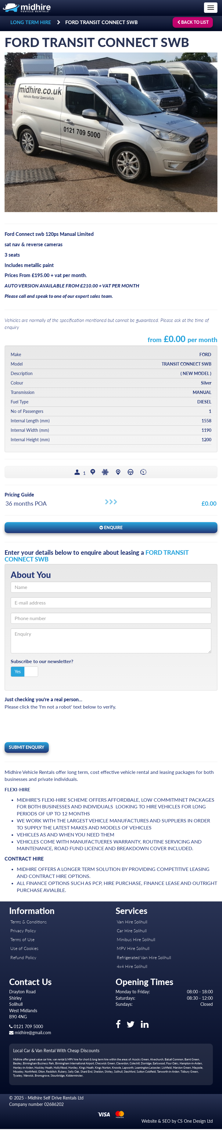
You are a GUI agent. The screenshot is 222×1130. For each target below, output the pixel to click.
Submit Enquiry (26, 748)
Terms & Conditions (28, 922)
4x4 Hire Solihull (132, 967)
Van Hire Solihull (132, 922)
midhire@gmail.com (30, 1033)
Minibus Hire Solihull (136, 940)
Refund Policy (23, 958)
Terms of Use (22, 940)
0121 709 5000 (26, 1027)
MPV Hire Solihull (133, 949)
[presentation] (51, 726)
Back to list (193, 22)
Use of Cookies (24, 949)
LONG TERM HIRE (30, 22)
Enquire (111, 528)
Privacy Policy (23, 931)
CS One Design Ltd (195, 1122)
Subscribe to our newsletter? (42, 662)
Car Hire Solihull (132, 931)
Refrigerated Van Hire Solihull (144, 958)
